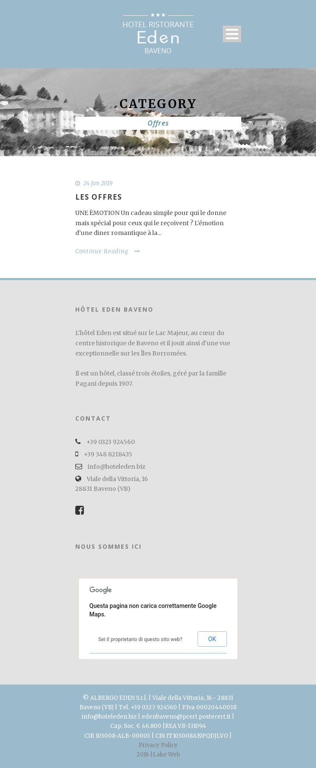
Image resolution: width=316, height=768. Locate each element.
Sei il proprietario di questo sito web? (140, 639)
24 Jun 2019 (98, 183)
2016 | (145, 754)
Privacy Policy (158, 745)
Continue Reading (107, 251)
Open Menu (232, 34)
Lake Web (166, 754)
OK (212, 639)
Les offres (98, 197)
